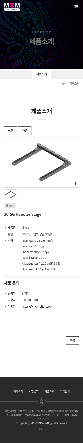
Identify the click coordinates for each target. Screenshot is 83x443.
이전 (10, 131)
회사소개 (18, 391)
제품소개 (41, 74)
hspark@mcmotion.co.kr (37, 306)
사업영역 (34, 391)
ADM (41, 429)
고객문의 (65, 391)
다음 (24, 131)
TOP (41, 402)
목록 (72, 341)
